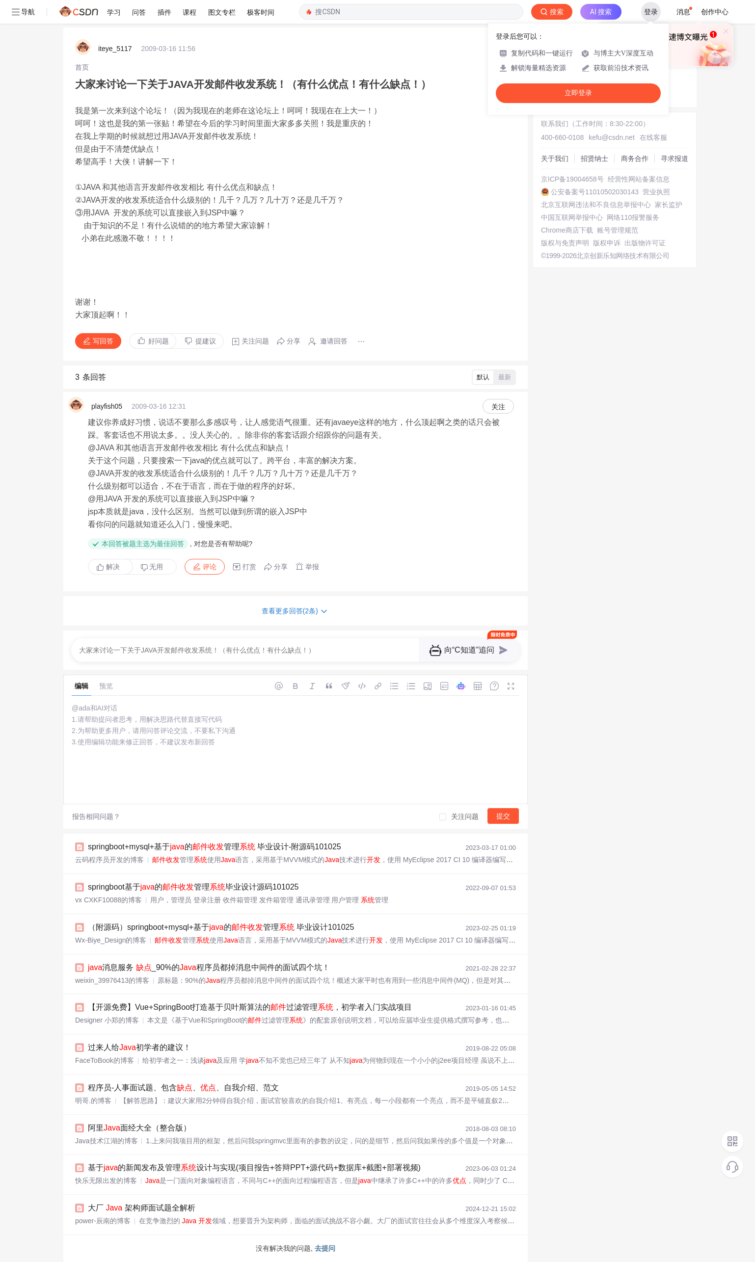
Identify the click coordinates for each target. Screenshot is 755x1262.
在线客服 (653, 137)
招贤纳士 (594, 158)
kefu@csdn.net (612, 137)
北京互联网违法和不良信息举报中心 (596, 205)
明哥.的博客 (93, 1100)
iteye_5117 (115, 49)
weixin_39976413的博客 (112, 980)
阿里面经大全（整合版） (139, 1128)
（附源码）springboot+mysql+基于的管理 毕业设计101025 (221, 927)
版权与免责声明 (565, 243)
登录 (651, 12)
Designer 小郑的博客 (107, 1020)
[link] (82, 67)
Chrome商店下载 (567, 230)
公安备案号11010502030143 (595, 192)
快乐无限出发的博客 (106, 1180)
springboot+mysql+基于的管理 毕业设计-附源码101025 (214, 846)
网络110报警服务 (633, 217)
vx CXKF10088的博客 (108, 900)
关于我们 (554, 158)
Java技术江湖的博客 (106, 1141)
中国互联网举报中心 (572, 217)
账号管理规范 (617, 230)
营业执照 (656, 192)
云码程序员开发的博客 (109, 860)
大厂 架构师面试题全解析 (141, 1208)
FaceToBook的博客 (104, 1060)
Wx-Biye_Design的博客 (110, 940)
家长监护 (668, 205)
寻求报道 (674, 158)
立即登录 (578, 93)
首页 (82, 67)
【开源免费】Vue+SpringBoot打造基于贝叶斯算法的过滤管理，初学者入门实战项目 (250, 1007)
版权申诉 (606, 243)
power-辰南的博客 (103, 1221)
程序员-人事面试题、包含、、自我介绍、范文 (183, 1087)
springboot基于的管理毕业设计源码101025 (193, 887)
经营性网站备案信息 (639, 179)
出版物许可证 (645, 243)
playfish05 (106, 406)
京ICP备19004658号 (572, 179)
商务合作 (634, 158)
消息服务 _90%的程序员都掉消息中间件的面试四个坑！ (209, 967)
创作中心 (714, 12)
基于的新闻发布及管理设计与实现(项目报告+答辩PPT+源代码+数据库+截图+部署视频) (254, 1167)
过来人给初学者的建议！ (139, 1047)
